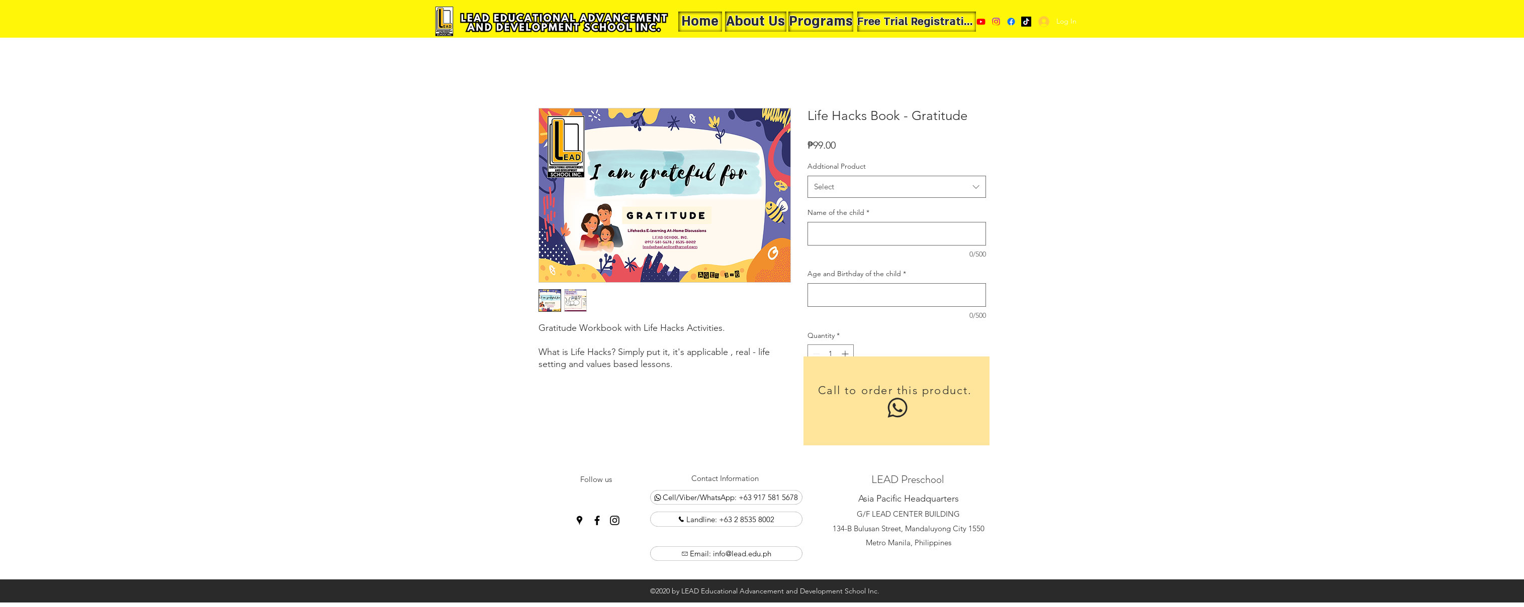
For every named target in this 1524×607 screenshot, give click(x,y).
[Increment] (846, 353)
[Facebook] (1011, 22)
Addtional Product (837, 166)
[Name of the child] (896, 233)
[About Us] (755, 22)
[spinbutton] (831, 353)
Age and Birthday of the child (857, 273)
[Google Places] (1026, 22)
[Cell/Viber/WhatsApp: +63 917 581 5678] (726, 497)
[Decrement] (815, 353)
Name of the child (838, 212)
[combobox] (897, 187)
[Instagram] (614, 520)
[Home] (700, 22)
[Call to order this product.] (896, 400)
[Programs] (820, 22)
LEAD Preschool (907, 479)
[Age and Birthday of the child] (896, 295)
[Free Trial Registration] (916, 22)
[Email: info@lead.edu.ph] (726, 553)
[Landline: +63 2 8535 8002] (726, 519)
